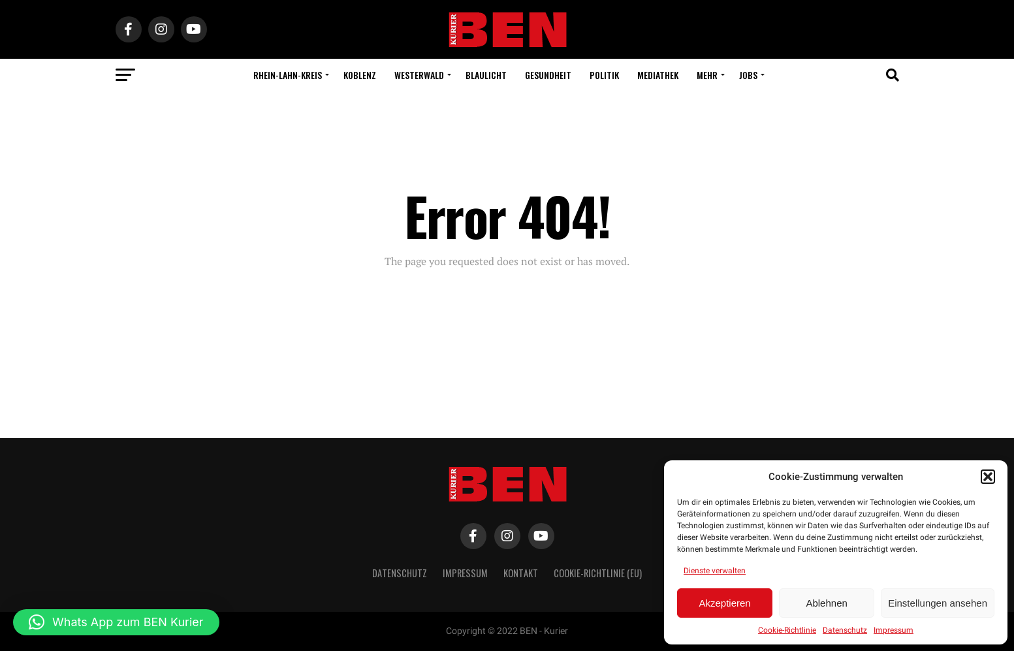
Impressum (893, 630)
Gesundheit (548, 75)
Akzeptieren (724, 603)
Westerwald (419, 75)
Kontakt (520, 573)
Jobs (748, 75)
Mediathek (657, 75)
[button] (987, 476)
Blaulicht (486, 75)
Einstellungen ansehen (937, 603)
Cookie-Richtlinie (787, 630)
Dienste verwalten (715, 570)
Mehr (707, 75)
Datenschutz (845, 630)
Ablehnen (826, 603)
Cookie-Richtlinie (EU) (598, 573)
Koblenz (359, 75)
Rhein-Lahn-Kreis (287, 75)
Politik (604, 75)
